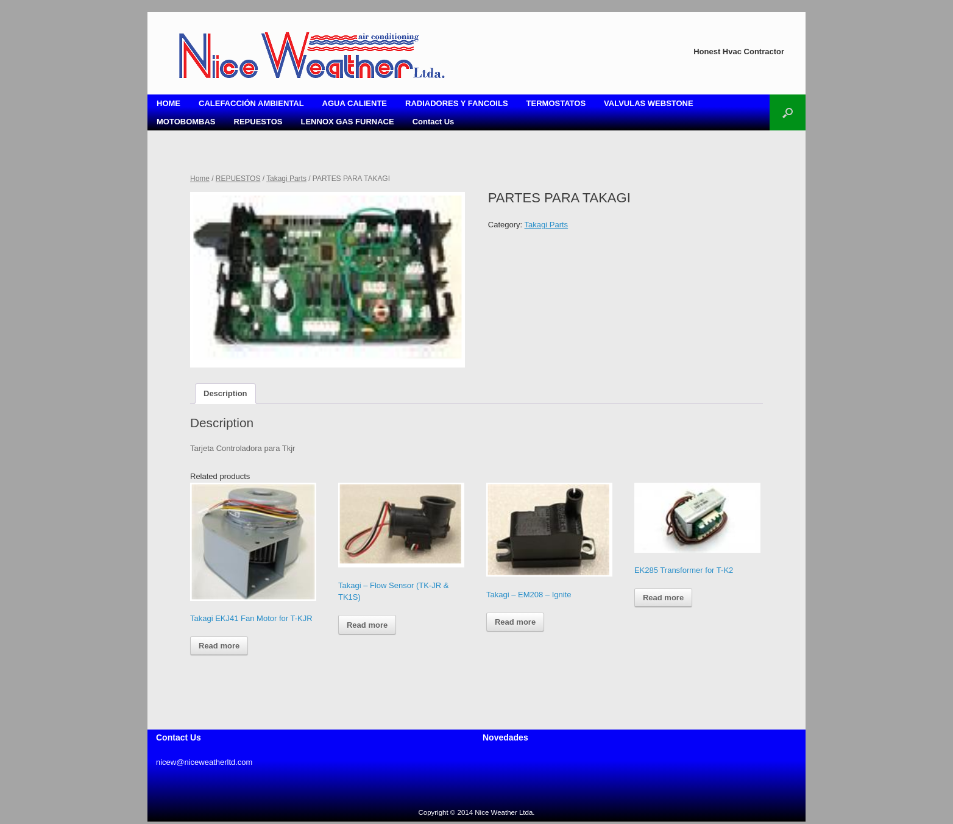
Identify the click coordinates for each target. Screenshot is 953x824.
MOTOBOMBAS (186, 121)
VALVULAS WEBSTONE (648, 103)
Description (225, 393)
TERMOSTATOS (556, 103)
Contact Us (434, 121)
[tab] (225, 394)
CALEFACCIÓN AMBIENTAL (251, 103)
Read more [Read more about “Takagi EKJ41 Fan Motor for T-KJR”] (219, 645)
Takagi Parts (286, 178)
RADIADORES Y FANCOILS (456, 103)
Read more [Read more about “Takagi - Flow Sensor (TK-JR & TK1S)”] (367, 625)
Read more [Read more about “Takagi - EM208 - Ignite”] (515, 622)
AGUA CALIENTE (354, 103)
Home (200, 178)
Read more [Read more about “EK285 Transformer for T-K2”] (663, 597)
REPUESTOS (258, 121)
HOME (168, 103)
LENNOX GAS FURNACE (347, 121)
